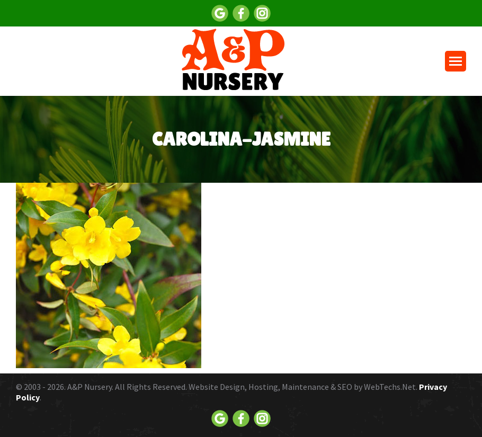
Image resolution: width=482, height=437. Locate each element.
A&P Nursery (89, 386)
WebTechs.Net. (390, 386)
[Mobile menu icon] (455, 61)
